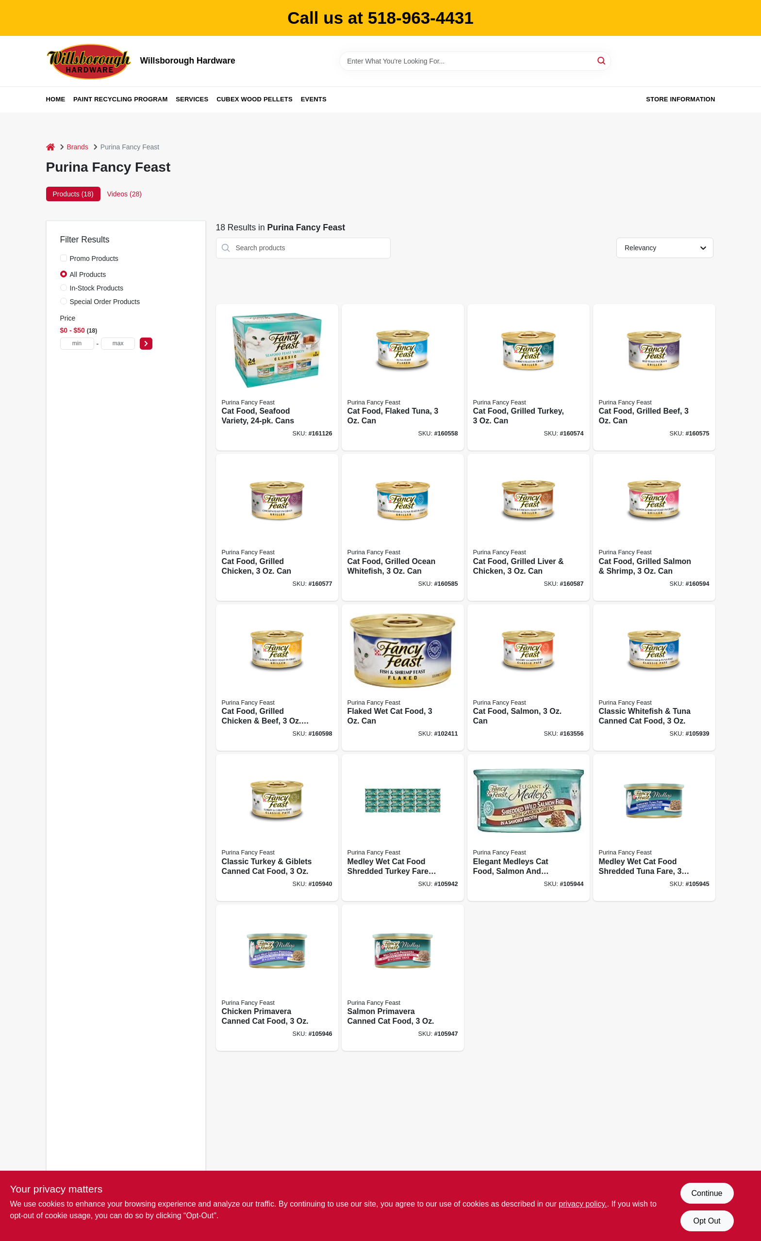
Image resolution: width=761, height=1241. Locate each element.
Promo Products (94, 258)
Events (314, 99)
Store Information (680, 99)
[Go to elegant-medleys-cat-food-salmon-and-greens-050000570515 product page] (528, 827)
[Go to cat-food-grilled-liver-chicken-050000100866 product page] (528, 527)
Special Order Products (105, 301)
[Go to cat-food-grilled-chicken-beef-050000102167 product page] (277, 677)
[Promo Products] (63, 258)
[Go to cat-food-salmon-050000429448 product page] (528, 677)
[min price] (77, 344)
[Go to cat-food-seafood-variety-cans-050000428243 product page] (277, 377)
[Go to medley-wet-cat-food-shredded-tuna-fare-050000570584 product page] (654, 827)
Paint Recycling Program (120, 99)
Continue (706, 1193)
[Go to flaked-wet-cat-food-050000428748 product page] (403, 677)
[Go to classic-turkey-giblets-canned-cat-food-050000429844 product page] (277, 827)
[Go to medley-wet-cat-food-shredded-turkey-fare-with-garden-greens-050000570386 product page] (403, 827)
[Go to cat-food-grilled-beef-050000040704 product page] (654, 377)
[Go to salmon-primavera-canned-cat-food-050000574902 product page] (403, 977)
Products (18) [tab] (73, 194)
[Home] (50, 147)
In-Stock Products (97, 288)
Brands (77, 147)
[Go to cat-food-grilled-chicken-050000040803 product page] (277, 527)
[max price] (118, 344)
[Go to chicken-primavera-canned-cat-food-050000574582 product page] (277, 977)
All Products (88, 274)
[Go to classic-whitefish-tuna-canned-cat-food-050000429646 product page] (654, 677)
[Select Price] (146, 344)
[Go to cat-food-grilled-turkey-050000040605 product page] (528, 377)
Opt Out (706, 1221)
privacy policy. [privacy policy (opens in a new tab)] (583, 1204)
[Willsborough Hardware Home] (89, 61)
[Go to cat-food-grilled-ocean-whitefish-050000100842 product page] (403, 527)
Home (56, 99)
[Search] (602, 60)
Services (192, 99)
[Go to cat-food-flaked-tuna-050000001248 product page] (403, 377)
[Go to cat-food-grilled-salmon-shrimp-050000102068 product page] (654, 527)
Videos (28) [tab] (124, 194)
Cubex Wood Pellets (254, 99)
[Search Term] (475, 61)
